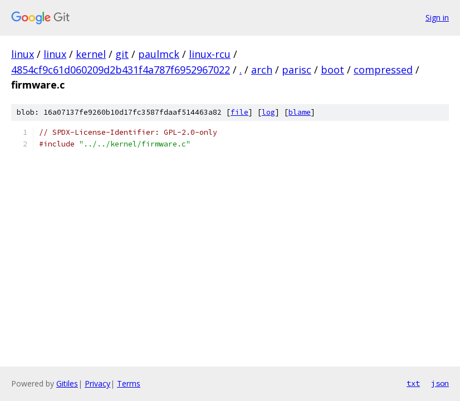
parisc (296, 69)
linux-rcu (210, 54)
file (239, 112)
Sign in (437, 17)
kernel (91, 54)
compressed (383, 69)
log (268, 112)
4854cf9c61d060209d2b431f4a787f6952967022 (120, 69)
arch (261, 69)
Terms (128, 383)
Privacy (97, 383)
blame (299, 112)
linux (22, 54)
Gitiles (67, 383)
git (122, 54)
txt (413, 383)
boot (332, 69)
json (440, 383)
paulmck (158, 54)
